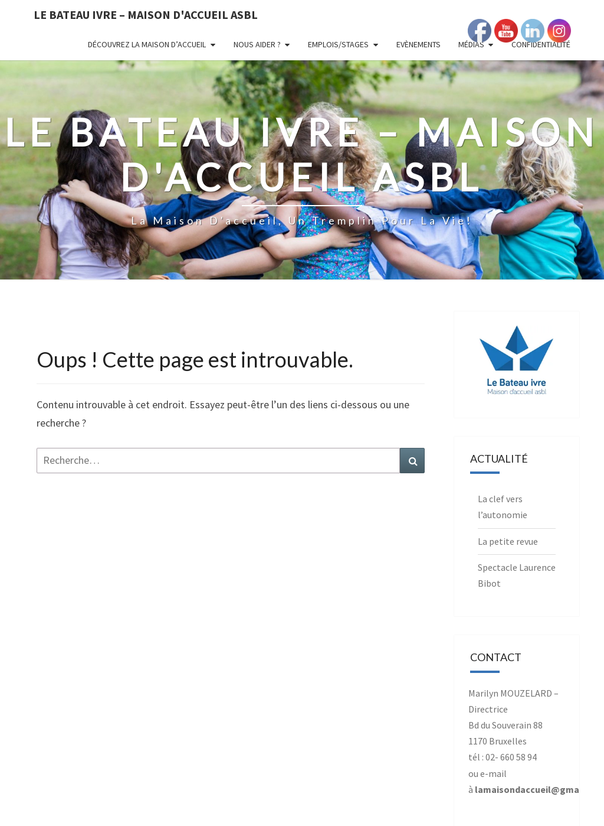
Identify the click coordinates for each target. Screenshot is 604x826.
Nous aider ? (257, 44)
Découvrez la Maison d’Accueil (147, 44)
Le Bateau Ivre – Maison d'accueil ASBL (146, 14)
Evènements (418, 44)
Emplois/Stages (338, 44)
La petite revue (508, 541)
